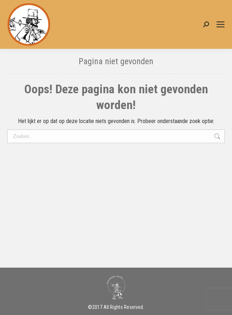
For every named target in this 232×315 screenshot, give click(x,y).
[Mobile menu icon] (220, 24)
